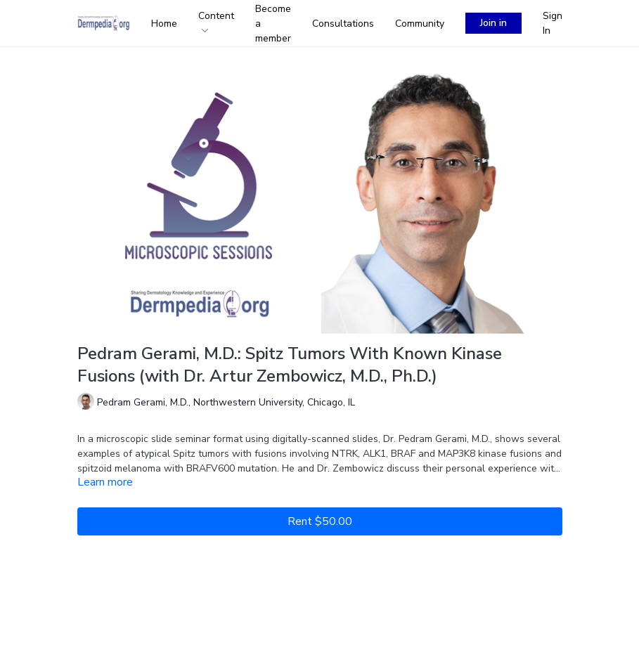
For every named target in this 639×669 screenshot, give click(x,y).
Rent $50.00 (320, 521)
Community (419, 23)
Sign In (552, 23)
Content (216, 20)
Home (164, 23)
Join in (493, 23)
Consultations (343, 23)
